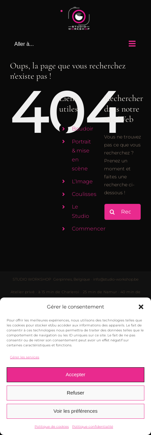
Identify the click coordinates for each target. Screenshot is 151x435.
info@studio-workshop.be (116, 279)
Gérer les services (24, 357)
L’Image (82, 181)
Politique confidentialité (92, 426)
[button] (141, 307)
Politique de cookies (52, 426)
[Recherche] (112, 212)
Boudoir (82, 129)
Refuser (75, 392)
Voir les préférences (76, 411)
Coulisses (84, 194)
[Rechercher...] (122, 212)
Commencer (88, 228)
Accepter (75, 374)
